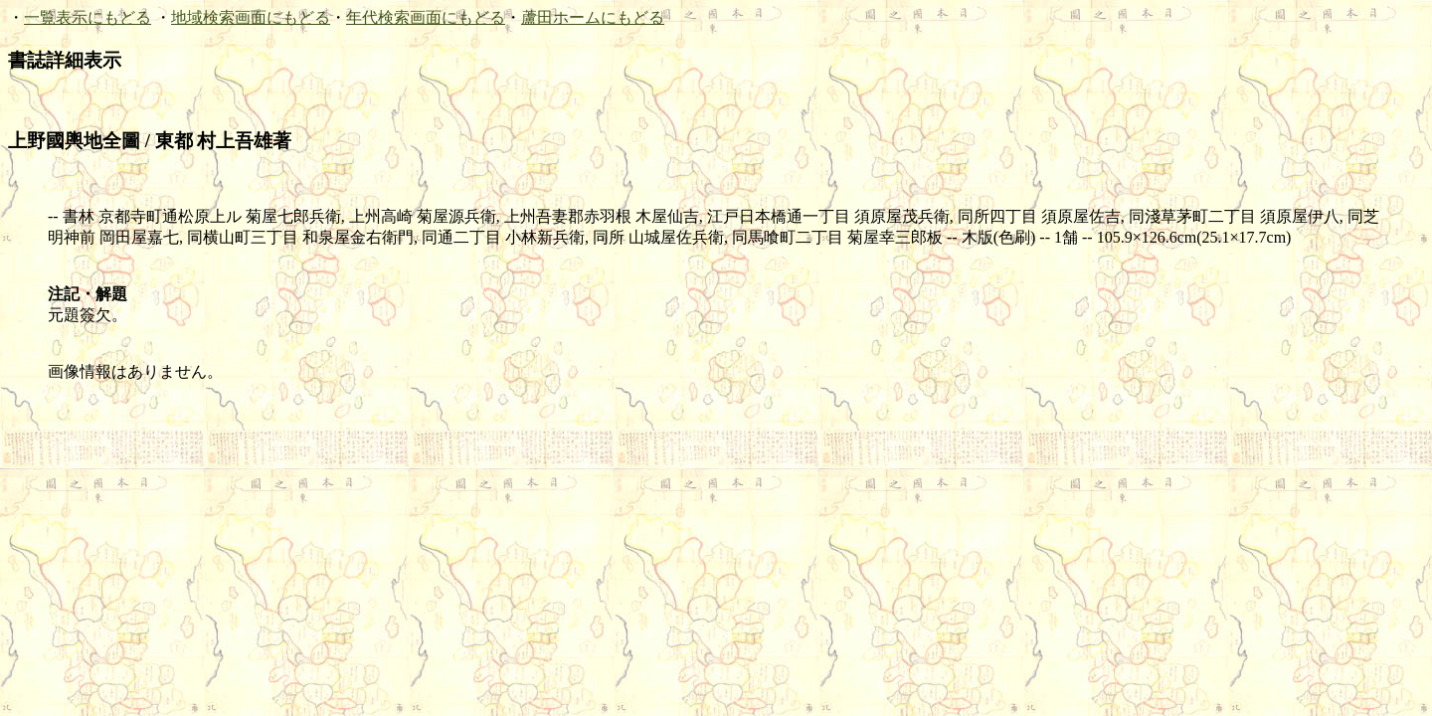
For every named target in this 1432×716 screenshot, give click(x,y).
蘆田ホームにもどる (592, 17)
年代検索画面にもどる (425, 17)
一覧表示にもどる (87, 17)
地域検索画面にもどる (250, 17)
